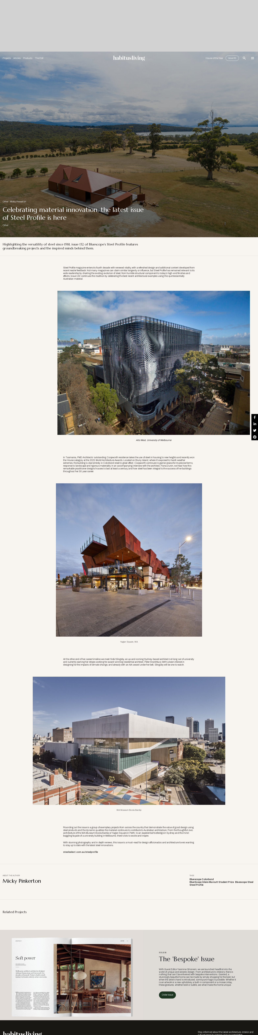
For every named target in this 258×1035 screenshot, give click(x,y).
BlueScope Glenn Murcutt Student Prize (212, 882)
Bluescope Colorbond (202, 879)
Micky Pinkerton (18, 201)
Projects (7, 58)
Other (5, 201)
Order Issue (167, 995)
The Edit (39, 58)
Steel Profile (196, 885)
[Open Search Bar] (244, 58)
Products (27, 58)
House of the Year (214, 58)
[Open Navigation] (252, 58)
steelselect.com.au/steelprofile (80, 852)
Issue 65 (232, 58)
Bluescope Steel (244, 882)
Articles (17, 58)
